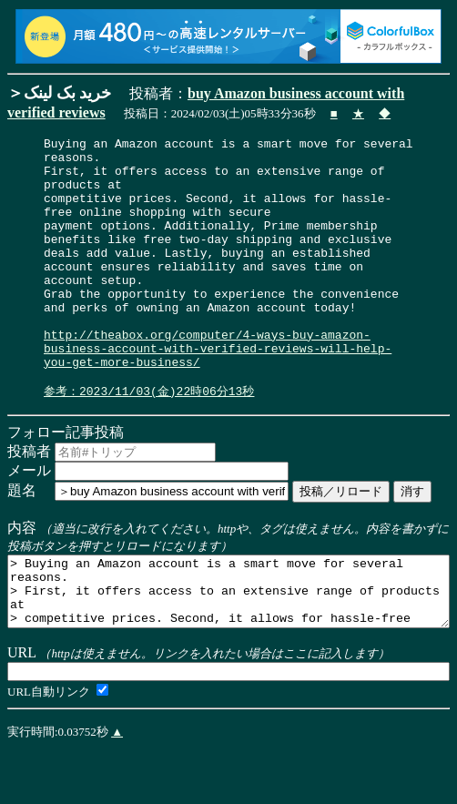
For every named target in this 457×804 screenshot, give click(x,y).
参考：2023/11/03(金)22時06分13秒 (149, 441)
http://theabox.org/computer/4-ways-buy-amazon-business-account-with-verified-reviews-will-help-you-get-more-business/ (217, 391)
